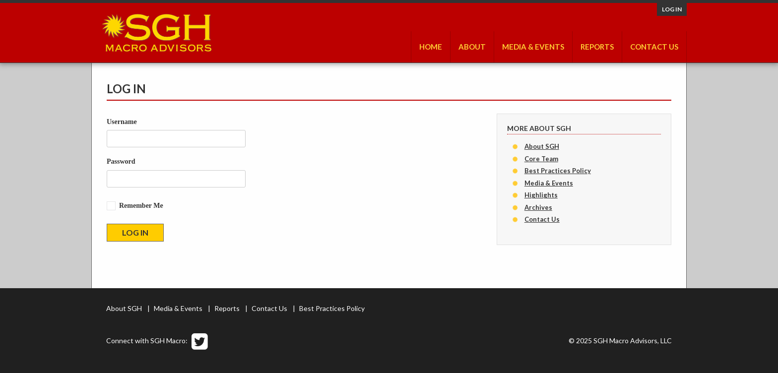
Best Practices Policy (557, 171)
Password (121, 161)
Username (122, 121)
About (472, 46)
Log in (672, 9)
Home (430, 46)
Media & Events (533, 46)
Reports (597, 46)
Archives (538, 207)
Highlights (541, 195)
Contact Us (654, 46)
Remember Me (141, 205)
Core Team (541, 159)
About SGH (541, 146)
